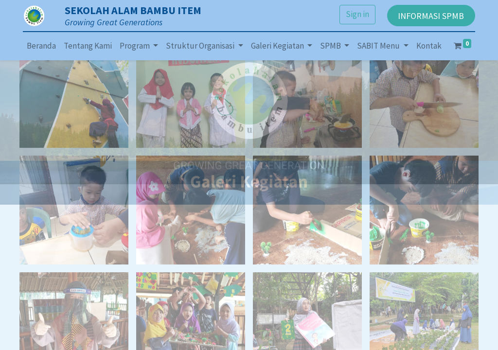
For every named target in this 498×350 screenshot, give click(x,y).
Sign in (357, 14)
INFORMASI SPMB (431, 15)
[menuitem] (41, 46)
